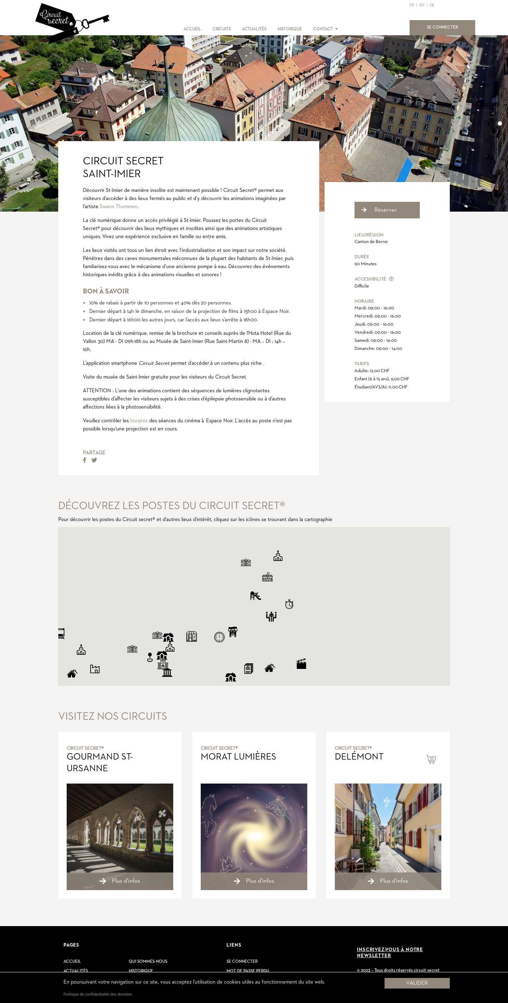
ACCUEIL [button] (192, 29)
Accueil (72, 962)
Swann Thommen (119, 206)
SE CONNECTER (446, 27)
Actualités (76, 971)
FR (412, 5)
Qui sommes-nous (148, 962)
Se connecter (242, 962)
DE (432, 5)
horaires (139, 420)
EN (421, 5)
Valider (417, 983)
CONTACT (323, 29)
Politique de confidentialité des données (98, 994)
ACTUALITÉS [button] (254, 29)
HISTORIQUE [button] (290, 29)
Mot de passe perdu (247, 971)
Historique (141, 971)
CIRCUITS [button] (221, 29)
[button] (336, 29)
